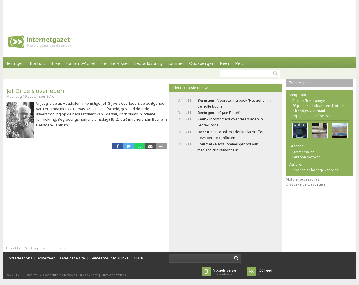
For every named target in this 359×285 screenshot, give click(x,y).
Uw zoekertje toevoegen (305, 184)
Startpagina (33, 248)
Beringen (14, 63)
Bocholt (37, 63)
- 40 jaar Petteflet (220, 112)
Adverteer (46, 258)
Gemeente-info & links (109, 258)
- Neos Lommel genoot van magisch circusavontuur (227, 147)
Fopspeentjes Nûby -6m (311, 115)
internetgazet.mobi (227, 272)
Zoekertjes (298, 82)
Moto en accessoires (303, 179)
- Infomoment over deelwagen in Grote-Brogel (230, 122)
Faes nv (31, 275)
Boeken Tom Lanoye (308, 100)
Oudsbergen (202, 63)
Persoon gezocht (306, 157)
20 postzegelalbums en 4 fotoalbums (322, 105)
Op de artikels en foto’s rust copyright (69, 275)
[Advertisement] (179, 12)
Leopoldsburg (148, 63)
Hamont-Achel (80, 63)
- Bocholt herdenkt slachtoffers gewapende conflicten (231, 134)
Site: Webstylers (113, 275)
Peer (225, 63)
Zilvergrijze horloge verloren (315, 170)
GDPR (138, 258)
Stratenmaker (303, 152)
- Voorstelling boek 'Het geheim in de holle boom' (235, 103)
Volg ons (265, 272)
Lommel (175, 63)
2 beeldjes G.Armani (308, 110)
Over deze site (72, 258)
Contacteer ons (19, 258)
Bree (55, 63)
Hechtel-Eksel (114, 63)
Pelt (239, 63)
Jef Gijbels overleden (35, 91)
